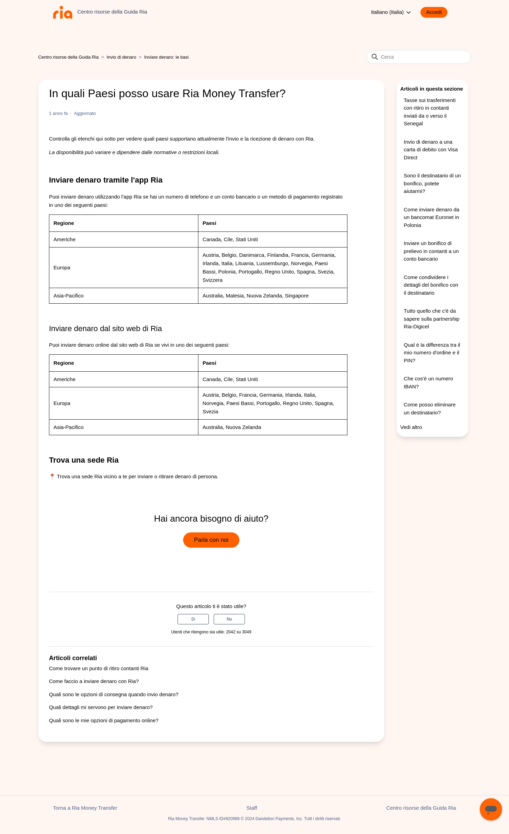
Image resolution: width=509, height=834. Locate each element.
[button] (437, 12)
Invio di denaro (121, 57)
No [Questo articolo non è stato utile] (229, 619)
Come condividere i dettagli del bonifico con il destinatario (431, 285)
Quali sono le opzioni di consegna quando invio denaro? (114, 694)
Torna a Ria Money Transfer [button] (85, 808)
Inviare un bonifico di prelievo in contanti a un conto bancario (431, 251)
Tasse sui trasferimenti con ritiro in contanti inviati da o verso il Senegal (429, 112)
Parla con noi (211, 540)
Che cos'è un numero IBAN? (428, 382)
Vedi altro (411, 427)
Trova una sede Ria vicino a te (92, 476)
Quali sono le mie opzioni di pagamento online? (103, 720)
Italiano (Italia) (391, 12)
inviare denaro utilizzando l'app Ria (101, 197)
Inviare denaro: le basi (166, 57)
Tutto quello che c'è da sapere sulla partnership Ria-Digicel (431, 318)
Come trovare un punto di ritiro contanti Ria (98, 668)
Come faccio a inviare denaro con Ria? (94, 681)
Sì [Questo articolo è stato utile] (193, 619)
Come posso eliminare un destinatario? (429, 408)
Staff (251, 808)
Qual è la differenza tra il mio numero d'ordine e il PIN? (432, 352)
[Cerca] (419, 57)
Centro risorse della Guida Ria (68, 57)
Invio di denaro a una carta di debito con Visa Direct (431, 149)
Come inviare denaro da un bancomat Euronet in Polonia (431, 217)
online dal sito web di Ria (124, 345)
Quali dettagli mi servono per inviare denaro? (101, 707)
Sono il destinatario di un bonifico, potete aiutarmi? (432, 183)
